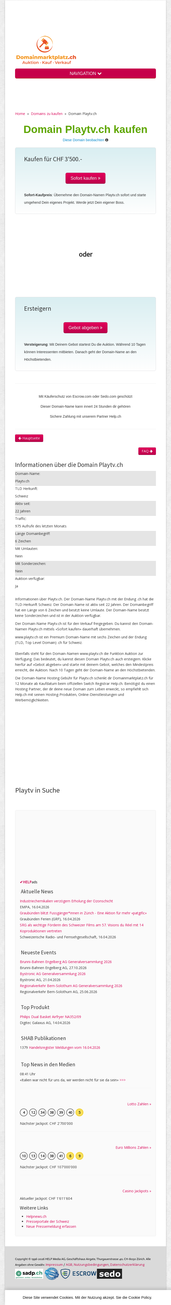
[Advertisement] (93, 746)
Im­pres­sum (54, 1264)
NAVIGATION (85, 73)
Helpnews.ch (36, 1216)
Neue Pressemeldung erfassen (51, 1226)
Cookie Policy (140, 1297)
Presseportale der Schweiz (47, 1221)
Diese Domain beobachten (83, 140)
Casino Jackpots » (137, 1191)
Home (20, 113)
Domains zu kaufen (47, 113)
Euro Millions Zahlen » (133, 1147)
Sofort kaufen (85, 178)
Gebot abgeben (86, 327)
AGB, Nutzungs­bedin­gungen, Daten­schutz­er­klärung (105, 1264)
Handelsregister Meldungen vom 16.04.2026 (64, 1047)
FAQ (147, 451)
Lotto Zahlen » (139, 1104)
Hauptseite (29, 438)
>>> (123, 1080)
